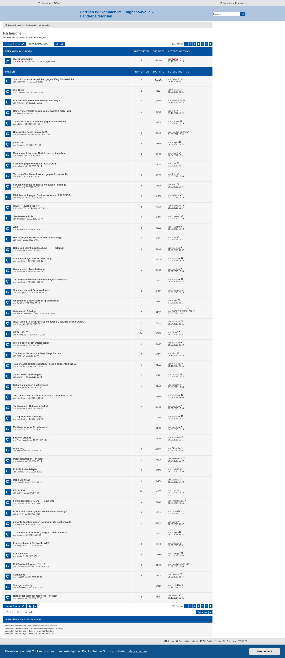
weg (15, 227)
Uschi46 (20, 472)
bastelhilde (22, 588)
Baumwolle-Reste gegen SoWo (30, 132)
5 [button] (202, 44)
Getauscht (19, 574)
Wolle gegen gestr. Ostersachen (31, 342)
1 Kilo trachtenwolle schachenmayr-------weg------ (40, 279)
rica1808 (176, 121)
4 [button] (198, 44)
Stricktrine (21, 451)
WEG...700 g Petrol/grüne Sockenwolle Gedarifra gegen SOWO (48, 321)
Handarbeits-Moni (25, 134)
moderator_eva (39, 37)
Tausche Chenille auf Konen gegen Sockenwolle (40, 174)
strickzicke (21, 429)
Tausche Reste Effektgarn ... (29, 374)
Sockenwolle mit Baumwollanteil (31, 290)
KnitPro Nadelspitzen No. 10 (29, 564)
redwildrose (177, 459)
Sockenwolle (20, 553)
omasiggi (21, 92)
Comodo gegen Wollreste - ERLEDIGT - (35, 163)
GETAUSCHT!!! (21, 332)
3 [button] (194, 44)
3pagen (20, 145)
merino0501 (22, 208)
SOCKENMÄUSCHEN (27, 314)
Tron (19, 177)
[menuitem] (57, 3)
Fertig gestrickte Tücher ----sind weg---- (35, 501)
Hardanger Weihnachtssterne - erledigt (35, 595)
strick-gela (21, 292)
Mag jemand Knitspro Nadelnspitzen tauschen (39, 153)
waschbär (21, 250)
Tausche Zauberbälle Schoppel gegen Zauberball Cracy (44, 364)
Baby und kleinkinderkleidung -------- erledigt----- (40, 248)
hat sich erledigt (22, 437)
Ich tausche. (13, 33)
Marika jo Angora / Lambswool (30, 427)
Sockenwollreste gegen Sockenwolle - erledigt (39, 184)
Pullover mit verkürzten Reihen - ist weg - (36, 100)
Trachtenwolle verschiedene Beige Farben (37, 353)
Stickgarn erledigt (23, 585)
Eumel (20, 524)
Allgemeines (50, 61)
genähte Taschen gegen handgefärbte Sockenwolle (42, 522)
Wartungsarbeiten (23, 59)
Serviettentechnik (23, 216)
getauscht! (19, 142)
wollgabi (175, 90)
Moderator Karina (24, 37)
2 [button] (190, 44)
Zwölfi (19, 303)
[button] (210, 44)
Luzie (19, 493)
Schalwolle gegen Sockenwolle (30, 385)
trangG (20, 155)
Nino (19, 356)
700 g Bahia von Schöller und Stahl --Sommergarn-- (42, 395)
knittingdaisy (177, 501)
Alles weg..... (20, 448)
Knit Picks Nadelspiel (25, 469)
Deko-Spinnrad (21, 479)
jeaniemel (21, 229)
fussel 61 (21, 324)
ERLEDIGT (19, 490)
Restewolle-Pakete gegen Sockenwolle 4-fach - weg (42, 111)
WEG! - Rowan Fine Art (26, 205)
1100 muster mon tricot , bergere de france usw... (41, 532)
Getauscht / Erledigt (24, 311)
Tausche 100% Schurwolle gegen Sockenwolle (39, 121)
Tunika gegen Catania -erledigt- (31, 406)
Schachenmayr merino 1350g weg (32, 258)
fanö (174, 163)
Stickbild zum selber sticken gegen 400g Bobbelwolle (43, 79)
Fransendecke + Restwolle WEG (31, 543)
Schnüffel (21, 82)
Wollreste (18, 89)
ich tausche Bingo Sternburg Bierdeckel (36, 300)
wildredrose (177, 100)
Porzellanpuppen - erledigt (28, 458)
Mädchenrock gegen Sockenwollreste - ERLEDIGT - (42, 195)
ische (19, 113)
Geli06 (20, 503)
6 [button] (206, 44)
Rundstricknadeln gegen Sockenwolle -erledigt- (40, 511)
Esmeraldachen (24, 440)
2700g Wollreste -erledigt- (27, 416)
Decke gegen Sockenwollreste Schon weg (37, 237)
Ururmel (20, 377)
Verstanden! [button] (264, 651)
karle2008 (21, 387)
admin (20, 61)
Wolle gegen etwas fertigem (29, 269)
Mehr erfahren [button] (138, 651)
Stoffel (20, 124)
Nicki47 (175, 332)
